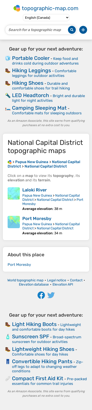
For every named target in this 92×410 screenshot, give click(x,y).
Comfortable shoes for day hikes (40, 354)
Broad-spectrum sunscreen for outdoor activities (46, 339)
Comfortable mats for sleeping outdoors (47, 113)
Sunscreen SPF (30, 336)
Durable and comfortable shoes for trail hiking (41, 85)
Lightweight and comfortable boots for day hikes (46, 327)
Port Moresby (36, 218)
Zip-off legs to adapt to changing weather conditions (47, 366)
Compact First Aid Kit (37, 378)
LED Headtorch (30, 95)
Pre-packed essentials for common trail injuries (49, 381)
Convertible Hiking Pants (42, 361)
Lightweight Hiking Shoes (43, 349)
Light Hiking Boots (34, 324)
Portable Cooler (31, 58)
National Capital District (55, 200)
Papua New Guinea (37, 195)
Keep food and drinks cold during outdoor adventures (45, 61)
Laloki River (34, 190)
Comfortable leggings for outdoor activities (44, 73)
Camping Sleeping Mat (39, 108)
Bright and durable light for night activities (48, 98)
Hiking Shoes (27, 83)
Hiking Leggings (31, 70)
